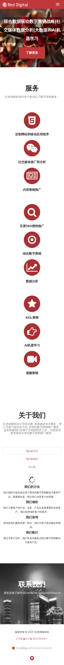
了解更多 (32, 53)
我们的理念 (32, 459)
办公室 (32, 466)
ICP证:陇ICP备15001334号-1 (31, 638)
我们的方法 (32, 451)
